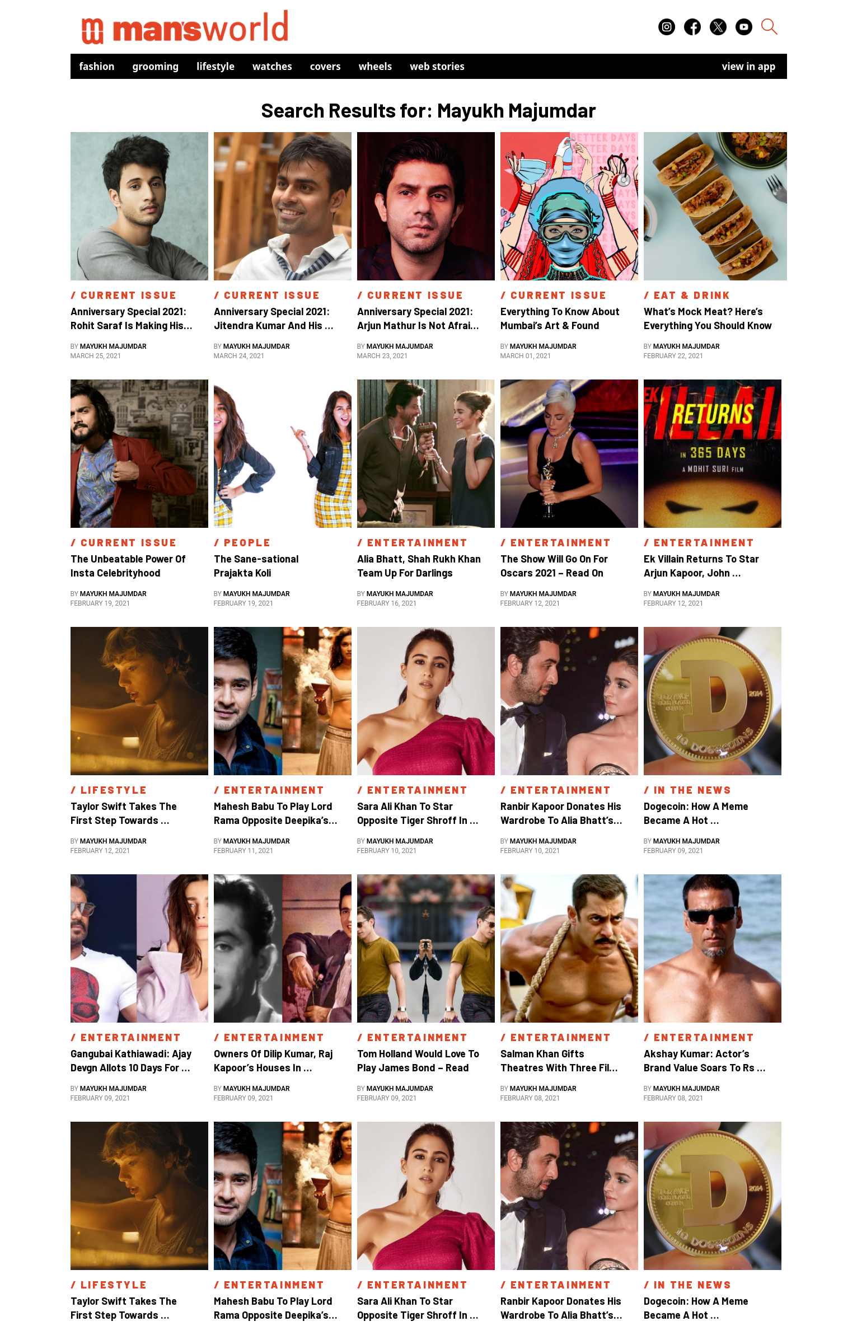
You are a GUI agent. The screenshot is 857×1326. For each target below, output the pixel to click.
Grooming (156, 66)
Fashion (97, 66)
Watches (272, 66)
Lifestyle (215, 66)
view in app (749, 66)
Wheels (375, 66)
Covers (325, 66)
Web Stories (437, 66)
